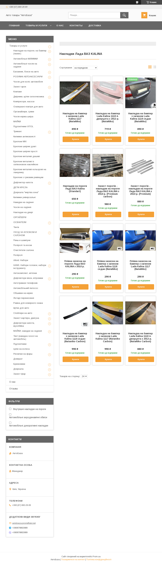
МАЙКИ (17, 121)
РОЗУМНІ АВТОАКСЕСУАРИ (27, 76)
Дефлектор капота (23, 182)
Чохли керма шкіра (23, 116)
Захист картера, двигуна (26, 318)
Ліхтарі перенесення (23, 298)
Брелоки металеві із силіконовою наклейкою (25, 163)
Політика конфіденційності (98, 559)
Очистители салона (23, 250)
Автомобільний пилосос (25, 288)
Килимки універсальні (24, 197)
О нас (60, 25)
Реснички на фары (22, 354)
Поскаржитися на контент (73, 559)
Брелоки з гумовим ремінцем (28, 177)
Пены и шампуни (21, 240)
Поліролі (17, 255)
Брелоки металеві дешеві (26, 156)
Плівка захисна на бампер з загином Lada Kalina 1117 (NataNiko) (140, 265)
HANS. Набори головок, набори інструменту (29, 266)
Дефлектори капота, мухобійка (24, 324)
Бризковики (19, 364)
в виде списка (154, 67)
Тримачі (17, 131)
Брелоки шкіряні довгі (24, 146)
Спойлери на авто (22, 313)
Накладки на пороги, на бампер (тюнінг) (29, 52)
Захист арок (19, 86)
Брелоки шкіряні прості (25, 151)
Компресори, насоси (23, 101)
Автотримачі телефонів (25, 283)
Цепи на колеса (21, 349)
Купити (75, 139)
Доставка (94, 25)
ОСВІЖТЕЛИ (19, 222)
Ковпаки (17, 91)
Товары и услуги (36, 25)
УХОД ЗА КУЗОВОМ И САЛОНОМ (25, 233)
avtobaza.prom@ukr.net (24, 523)
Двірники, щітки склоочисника (28, 96)
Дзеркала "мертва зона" (26, 192)
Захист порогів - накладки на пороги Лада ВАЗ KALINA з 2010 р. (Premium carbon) (108, 191)
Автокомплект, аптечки (25, 273)
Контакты (76, 25)
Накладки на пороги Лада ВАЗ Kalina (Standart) (75, 189)
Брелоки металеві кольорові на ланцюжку (29, 171)
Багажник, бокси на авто (26, 71)
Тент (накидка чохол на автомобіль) (25, 337)
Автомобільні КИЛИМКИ (25, 58)
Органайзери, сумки (23, 111)
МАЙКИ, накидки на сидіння (27, 331)
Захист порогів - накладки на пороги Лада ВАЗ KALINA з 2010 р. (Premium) (140, 190)
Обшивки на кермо (23, 293)
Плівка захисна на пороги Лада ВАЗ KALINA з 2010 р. (75, 264)
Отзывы (13, 388)
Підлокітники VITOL (23, 126)
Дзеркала (18, 369)
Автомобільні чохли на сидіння (25, 65)
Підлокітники (19, 344)
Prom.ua (97, 556)
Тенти (16, 227)
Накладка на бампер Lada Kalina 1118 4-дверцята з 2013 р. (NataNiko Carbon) (140, 337)
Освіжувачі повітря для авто (28, 106)
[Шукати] (124, 15)
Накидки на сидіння (23, 202)
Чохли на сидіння (22, 207)
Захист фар (19, 374)
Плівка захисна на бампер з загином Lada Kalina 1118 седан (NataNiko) (107, 265)
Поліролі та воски (22, 245)
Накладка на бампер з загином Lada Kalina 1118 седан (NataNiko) (140, 117)
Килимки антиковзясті (24, 136)
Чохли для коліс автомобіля (28, 81)
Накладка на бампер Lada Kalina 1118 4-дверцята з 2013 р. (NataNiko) (108, 117)
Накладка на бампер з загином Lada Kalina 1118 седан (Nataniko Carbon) (75, 337)
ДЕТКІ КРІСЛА (20, 187)
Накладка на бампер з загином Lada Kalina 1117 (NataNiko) (75, 117)
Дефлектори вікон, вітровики (28, 278)
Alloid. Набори (20, 260)
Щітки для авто (21, 308)
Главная (14, 25)
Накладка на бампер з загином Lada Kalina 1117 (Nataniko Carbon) (108, 337)
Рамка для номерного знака (28, 303)
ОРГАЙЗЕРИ (19, 217)
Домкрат (17, 359)
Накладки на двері (23, 212)
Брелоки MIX (20, 141)
